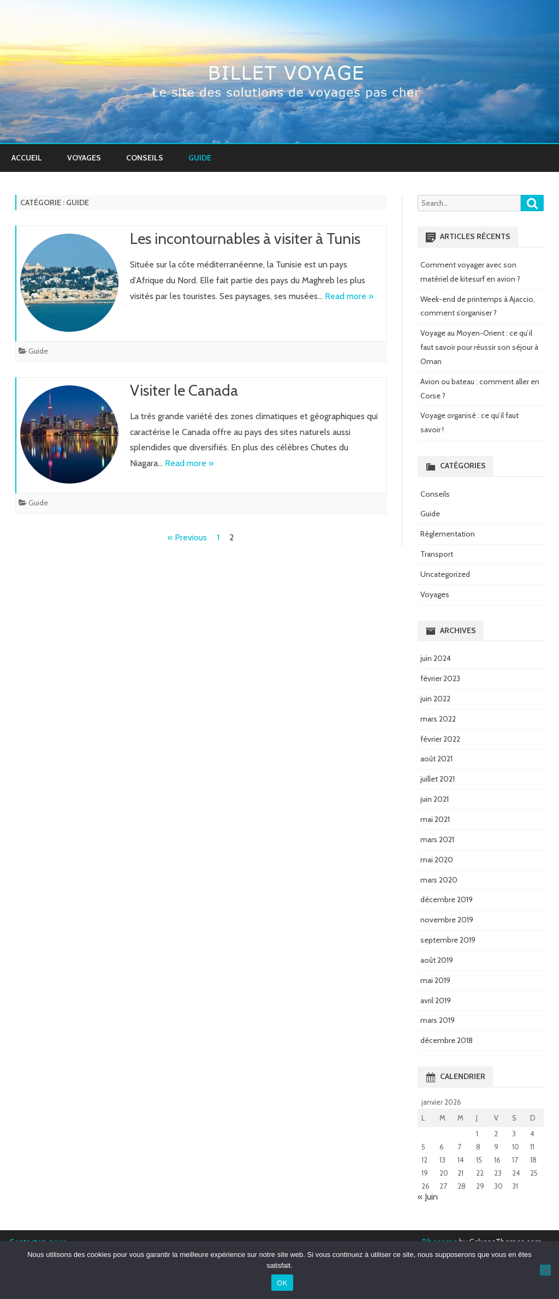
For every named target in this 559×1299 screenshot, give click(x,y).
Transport (436, 554)
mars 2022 (438, 719)
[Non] (545, 1270)
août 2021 (436, 759)
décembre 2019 (446, 899)
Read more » (349, 296)
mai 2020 (436, 860)
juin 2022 (435, 699)
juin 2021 (434, 799)
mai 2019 (435, 980)
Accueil (26, 158)
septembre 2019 (447, 940)
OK (282, 1283)
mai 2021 (435, 819)
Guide (199, 158)
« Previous (187, 537)
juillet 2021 (437, 779)
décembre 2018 (446, 1040)
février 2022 (440, 739)
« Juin (428, 1196)
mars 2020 (438, 880)
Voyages (84, 158)
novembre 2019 (446, 920)
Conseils (144, 158)
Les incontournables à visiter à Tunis (245, 238)
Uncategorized (445, 574)
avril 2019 (435, 1000)
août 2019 (436, 960)
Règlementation (447, 534)
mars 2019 (437, 1020)
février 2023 (440, 678)
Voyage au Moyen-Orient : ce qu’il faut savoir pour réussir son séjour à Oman (479, 347)
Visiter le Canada (184, 390)
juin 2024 (435, 658)
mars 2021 (437, 839)
